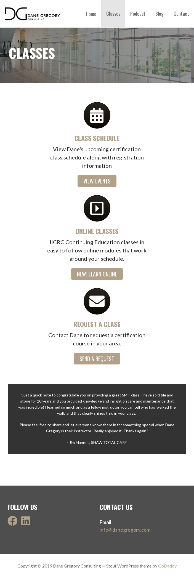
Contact (181, 13)
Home (91, 13)
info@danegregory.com (125, 530)
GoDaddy (167, 565)
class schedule (97, 138)
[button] (97, 181)
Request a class (97, 324)
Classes (113, 13)
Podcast (137, 13)
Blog (159, 13)
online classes (96, 231)
